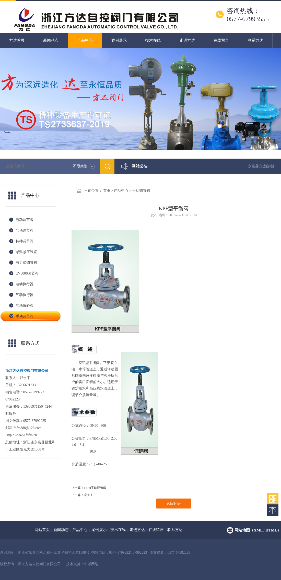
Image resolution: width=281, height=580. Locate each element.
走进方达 (187, 40)
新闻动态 (50, 40)
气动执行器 (24, 295)
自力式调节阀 (26, 263)
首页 (106, 191)
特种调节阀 (24, 241)
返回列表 (174, 503)
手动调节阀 (24, 316)
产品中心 (85, 40)
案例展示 (119, 40)
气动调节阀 (24, 230)
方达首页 (17, 40)
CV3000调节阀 (27, 273)
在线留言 (221, 40)
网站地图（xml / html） (258, 530)
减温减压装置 (26, 252)
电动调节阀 (24, 220)
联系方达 (255, 40)
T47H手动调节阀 (95, 488)
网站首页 (42, 530)
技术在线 (153, 40)
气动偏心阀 (24, 305)
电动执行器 (24, 284)
